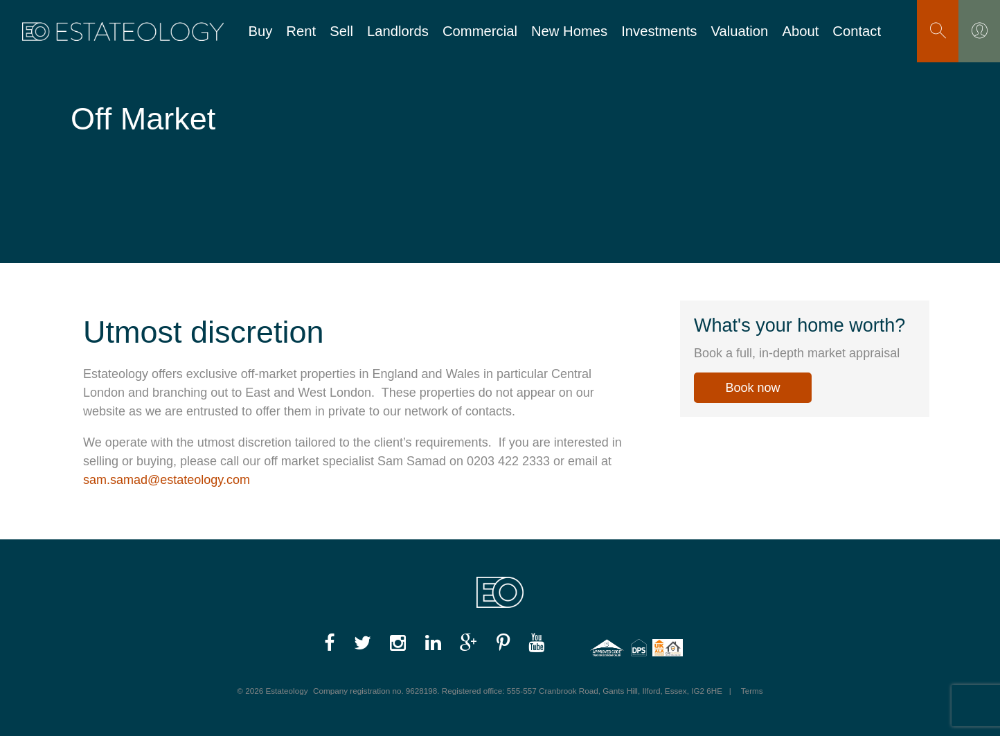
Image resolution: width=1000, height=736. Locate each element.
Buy (260, 31)
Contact (856, 31)
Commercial (480, 31)
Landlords (398, 31)
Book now (752, 388)
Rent (301, 31)
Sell (341, 31)
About (800, 31)
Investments (659, 31)
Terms (752, 690)
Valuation (739, 31)
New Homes (569, 31)
